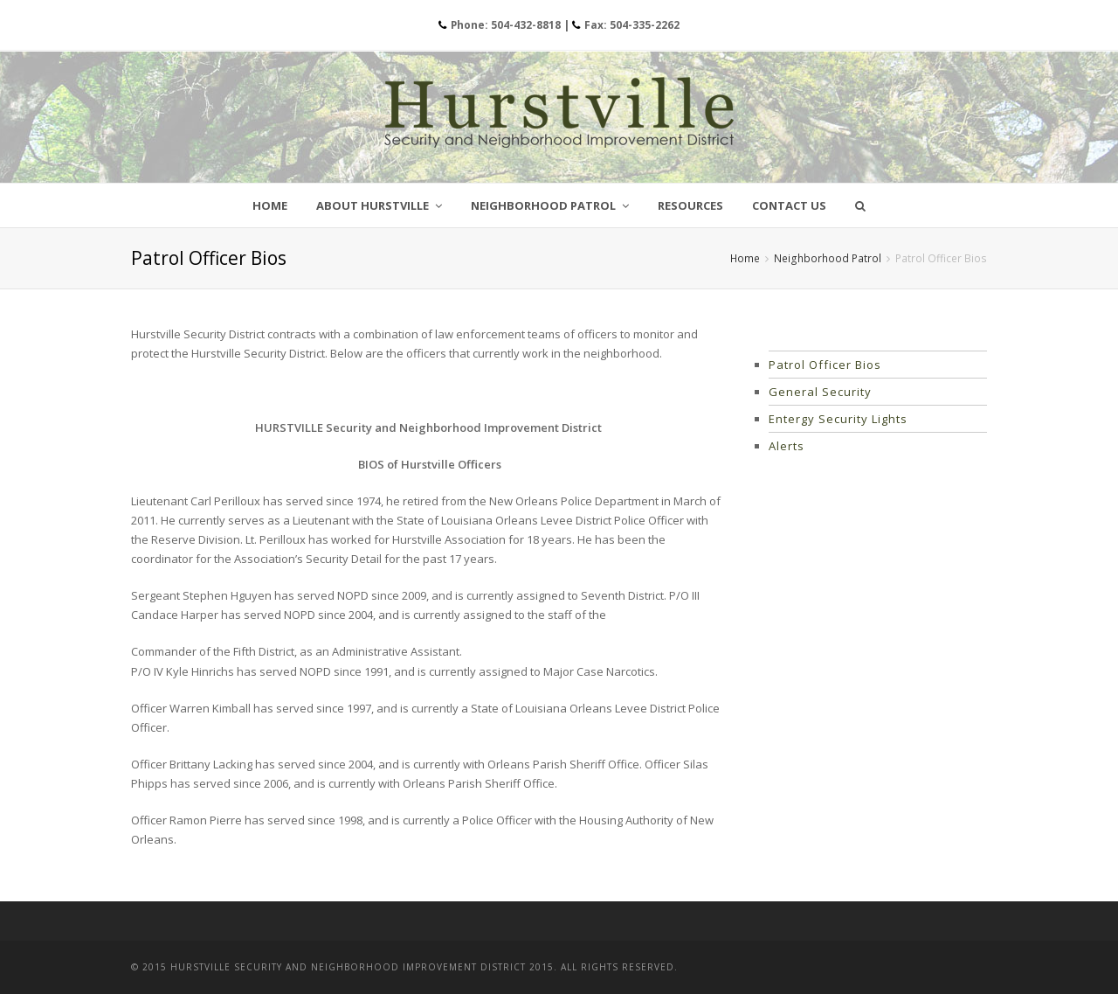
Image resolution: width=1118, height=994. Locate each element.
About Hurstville (379, 205)
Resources (690, 205)
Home (269, 205)
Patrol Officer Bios (825, 364)
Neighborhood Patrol (550, 205)
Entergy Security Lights (838, 419)
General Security (820, 392)
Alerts (786, 446)
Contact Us (789, 205)
